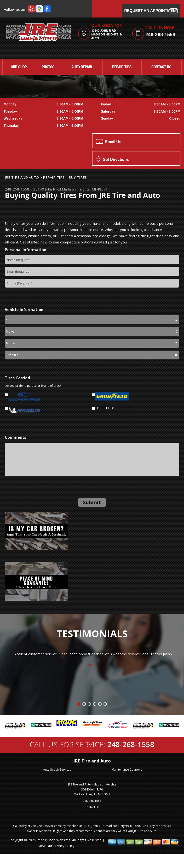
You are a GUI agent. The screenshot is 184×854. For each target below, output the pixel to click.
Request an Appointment (151, 10)
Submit (92, 502)
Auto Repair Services (57, 769)
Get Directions (113, 159)
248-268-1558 (160, 34)
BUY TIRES (78, 177)
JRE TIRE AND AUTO (22, 177)
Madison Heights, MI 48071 (85, 189)
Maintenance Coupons (127, 769)
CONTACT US (161, 67)
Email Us (108, 141)
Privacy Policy (63, 845)
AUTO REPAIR (81, 67)
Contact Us (92, 807)
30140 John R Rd (47, 189)
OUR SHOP (19, 67)
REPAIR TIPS (122, 67)
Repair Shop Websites (53, 840)
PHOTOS (48, 67)
